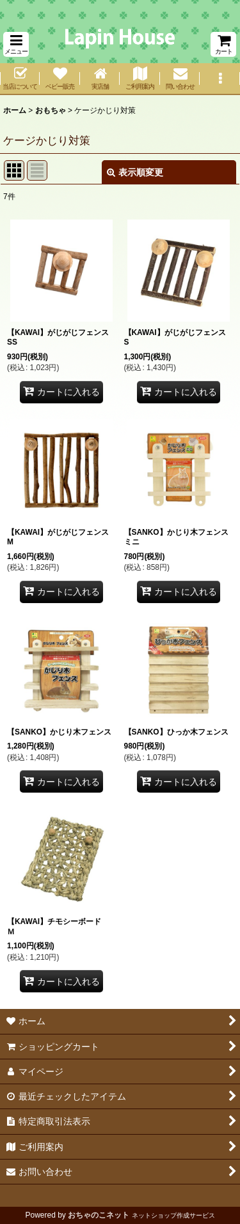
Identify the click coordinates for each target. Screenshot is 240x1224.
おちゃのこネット (98, 1215)
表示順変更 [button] (135, 172)
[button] (16, 44)
